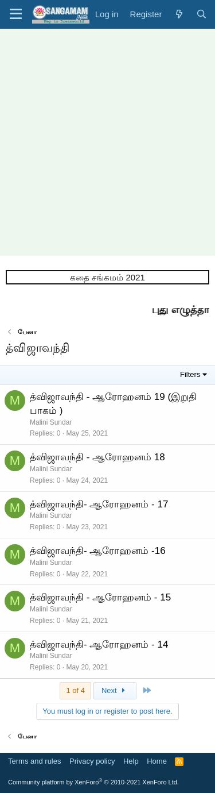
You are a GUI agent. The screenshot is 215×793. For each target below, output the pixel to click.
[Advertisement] (107, 142)
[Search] (201, 14)
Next (114, 690)
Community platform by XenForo (93, 782)
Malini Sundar (51, 422)
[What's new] (178, 14)
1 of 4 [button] (75, 690)
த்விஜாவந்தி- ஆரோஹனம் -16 (98, 550)
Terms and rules (34, 761)
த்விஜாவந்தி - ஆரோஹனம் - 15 (100, 597)
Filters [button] (190, 374)
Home (157, 761)
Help (131, 761)
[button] (15, 14)
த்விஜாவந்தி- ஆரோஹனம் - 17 (99, 504)
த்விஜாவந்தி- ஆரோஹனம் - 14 (99, 644)
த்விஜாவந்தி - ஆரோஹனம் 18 (97, 457)
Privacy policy (92, 761)
